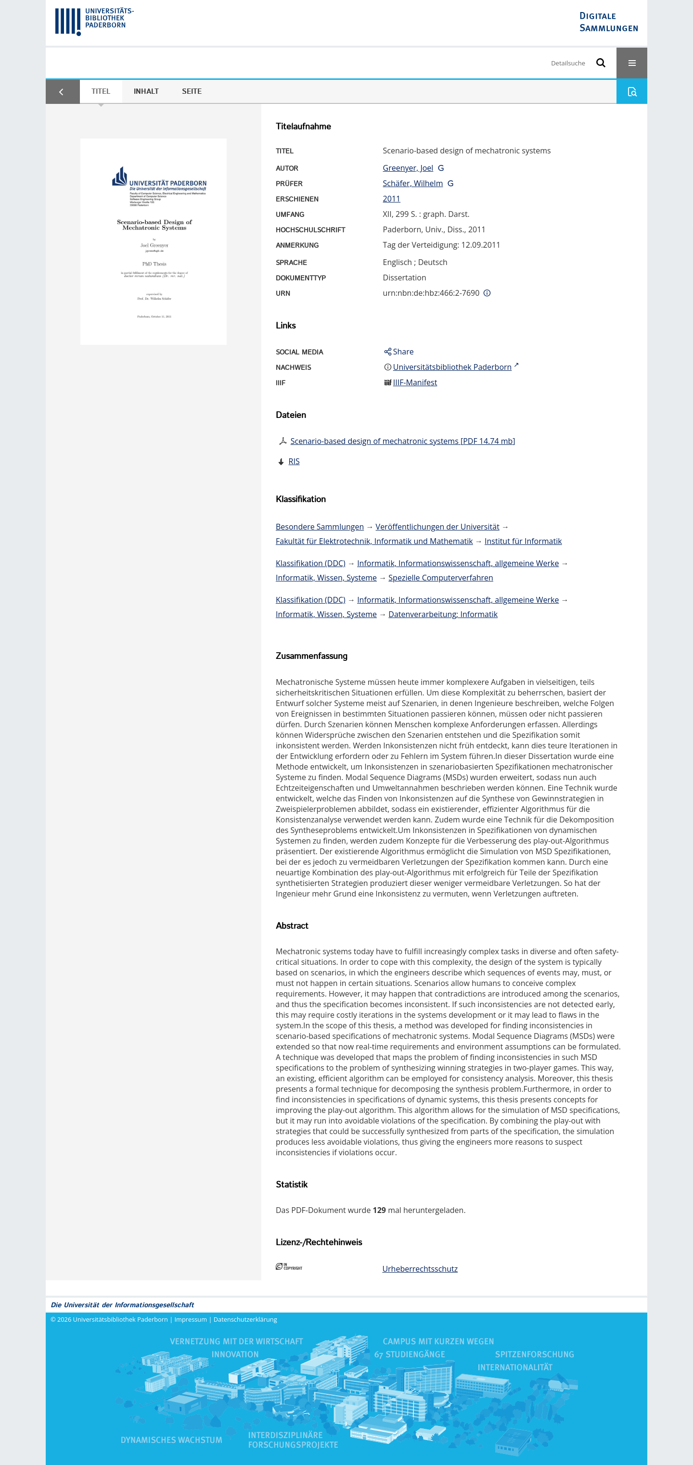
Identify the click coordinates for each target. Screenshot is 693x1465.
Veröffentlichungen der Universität (438, 526)
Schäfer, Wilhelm (413, 183)
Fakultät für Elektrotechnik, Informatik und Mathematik (374, 541)
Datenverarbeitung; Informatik (443, 614)
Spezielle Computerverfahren (440, 577)
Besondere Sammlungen (320, 526)
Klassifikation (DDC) (311, 563)
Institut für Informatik (523, 541)
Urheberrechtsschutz (420, 1268)
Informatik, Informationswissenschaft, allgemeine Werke (458, 563)
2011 (392, 198)
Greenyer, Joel (408, 168)
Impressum (191, 1319)
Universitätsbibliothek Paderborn (120, 1319)
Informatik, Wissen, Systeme (326, 577)
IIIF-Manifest (415, 382)
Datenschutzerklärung (245, 1319)
